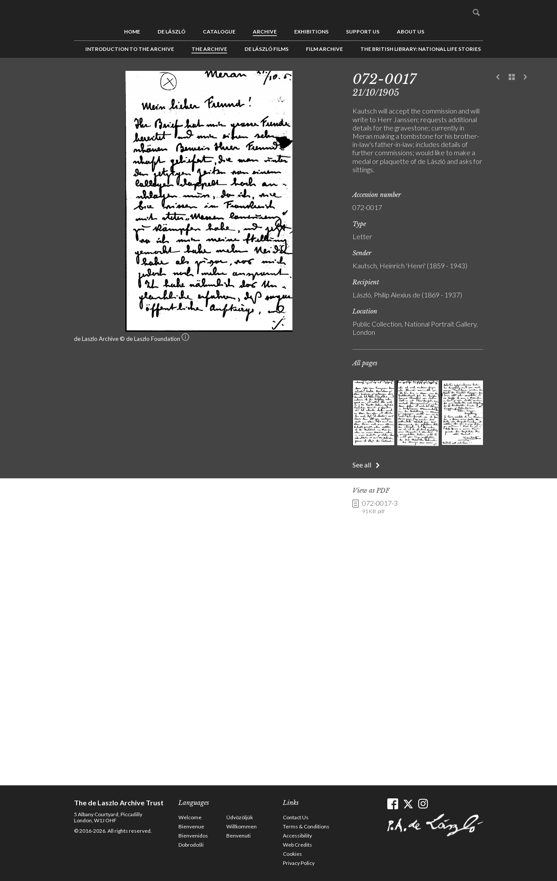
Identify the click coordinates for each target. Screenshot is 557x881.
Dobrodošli (191, 844)
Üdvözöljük (239, 817)
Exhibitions (311, 31)
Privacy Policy (299, 863)
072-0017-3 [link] (380, 507)
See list (511, 77)
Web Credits (297, 844)
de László (171, 31)
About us (410, 31)
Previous (498, 77)
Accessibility (297, 835)
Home (132, 31)
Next (525, 77)
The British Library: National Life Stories (420, 49)
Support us (362, 31)
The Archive (209, 49)
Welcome (189, 817)
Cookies (292, 854)
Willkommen (241, 826)
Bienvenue (191, 826)
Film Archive (324, 49)
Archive (265, 31)
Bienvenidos (193, 835)
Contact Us (296, 817)
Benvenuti (238, 835)
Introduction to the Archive (129, 49)
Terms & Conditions (306, 826)
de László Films (267, 49)
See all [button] (361, 465)
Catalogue (219, 31)
